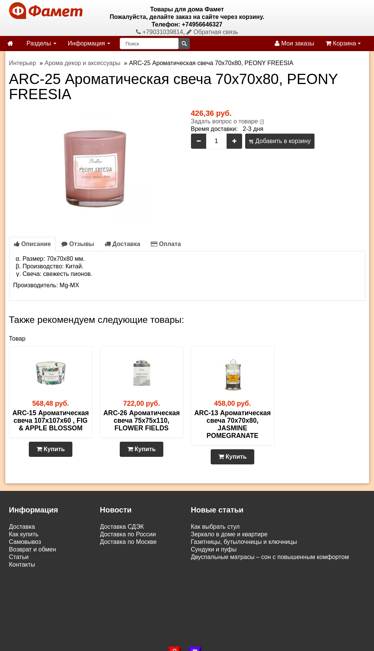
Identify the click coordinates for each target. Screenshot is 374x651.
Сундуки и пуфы (214, 549)
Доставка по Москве (128, 542)
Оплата (166, 244)
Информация (89, 43)
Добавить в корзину (279, 141)
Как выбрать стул (215, 526)
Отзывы (77, 244)
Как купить (24, 534)
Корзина (343, 43)
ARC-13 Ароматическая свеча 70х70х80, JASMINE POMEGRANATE (232, 424)
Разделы (41, 43)
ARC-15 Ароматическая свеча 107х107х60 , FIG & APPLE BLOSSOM (51, 420)
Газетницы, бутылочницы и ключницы (244, 542)
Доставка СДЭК (122, 526)
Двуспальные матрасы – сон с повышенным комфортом (270, 557)
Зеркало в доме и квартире (229, 534)
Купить (50, 449)
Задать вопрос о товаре (224, 121)
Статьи (19, 557)
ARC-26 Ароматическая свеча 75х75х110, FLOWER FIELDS (141, 420)
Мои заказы (294, 43)
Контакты (22, 564)
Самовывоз (25, 542)
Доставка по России (128, 534)
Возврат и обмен (32, 549)
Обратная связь (212, 32)
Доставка (122, 244)
